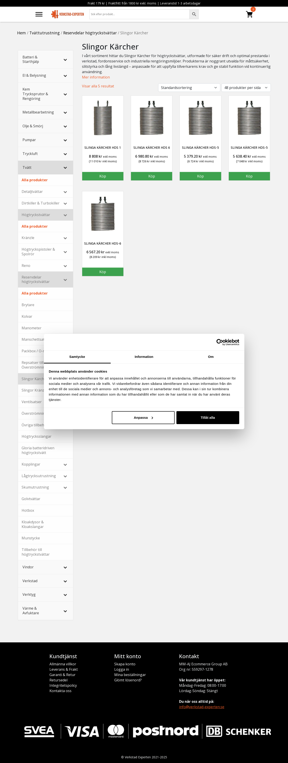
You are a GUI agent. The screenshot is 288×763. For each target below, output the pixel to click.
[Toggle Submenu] (65, 59)
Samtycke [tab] (77, 357)
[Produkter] (249, 14)
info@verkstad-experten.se (201, 706)
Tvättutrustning (44, 32)
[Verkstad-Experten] (67, 12)
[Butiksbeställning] (189, 87)
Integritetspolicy (63, 685)
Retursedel (58, 680)
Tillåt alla (208, 417)
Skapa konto (124, 664)
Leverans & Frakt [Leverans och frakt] (63, 669)
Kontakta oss (60, 690)
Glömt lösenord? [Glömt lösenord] (128, 680)
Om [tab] (211, 357)
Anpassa (143, 417)
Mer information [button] (96, 77)
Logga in (121, 669)
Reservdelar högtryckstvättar (90, 32)
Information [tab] (144, 357)
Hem (21, 32)
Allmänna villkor (62, 664)
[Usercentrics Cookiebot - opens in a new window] (219, 342)
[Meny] (39, 14)
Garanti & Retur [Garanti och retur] (62, 674)
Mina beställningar (130, 674)
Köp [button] (102, 176)
